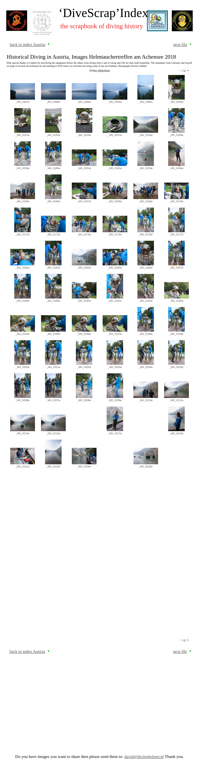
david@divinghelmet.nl (144, 756)
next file (180, 44)
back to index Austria (27, 44)
